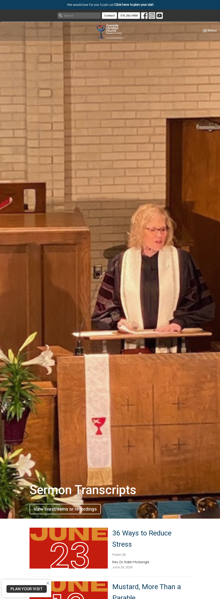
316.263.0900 (129, 15)
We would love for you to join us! (110, 4)
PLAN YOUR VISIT (27, 588)
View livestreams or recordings (65, 509)
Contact (109, 15)
